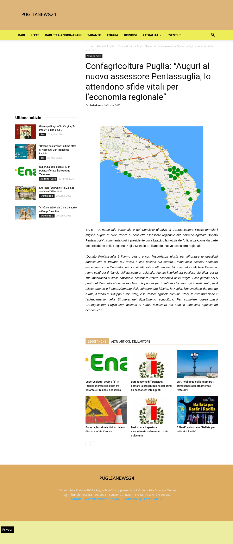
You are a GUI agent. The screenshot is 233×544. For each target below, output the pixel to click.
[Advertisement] (151, 324)
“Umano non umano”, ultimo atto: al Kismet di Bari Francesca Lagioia (57, 150)
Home (89, 46)
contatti (76, 499)
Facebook (151, 499)
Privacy (115, 499)
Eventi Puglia (46, 195)
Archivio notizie (96, 499)
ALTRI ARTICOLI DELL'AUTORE (130, 341)
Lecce (35, 35)
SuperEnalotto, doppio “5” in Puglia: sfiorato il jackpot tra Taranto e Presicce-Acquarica (103, 385)
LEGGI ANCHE (97, 341)
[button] (213, 35)
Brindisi (130, 35)
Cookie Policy (132, 499)
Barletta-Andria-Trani (63, 35)
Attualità (152, 35)
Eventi (174, 35)
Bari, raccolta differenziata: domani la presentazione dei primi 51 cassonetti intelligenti (151, 385)
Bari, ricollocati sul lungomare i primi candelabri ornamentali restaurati (195, 385)
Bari (21, 35)
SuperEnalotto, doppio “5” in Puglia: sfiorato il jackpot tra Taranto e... (54, 171)
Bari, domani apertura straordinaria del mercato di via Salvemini (149, 431)
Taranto (94, 35)
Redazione (95, 105)
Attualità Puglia (105, 46)
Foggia (112, 35)
